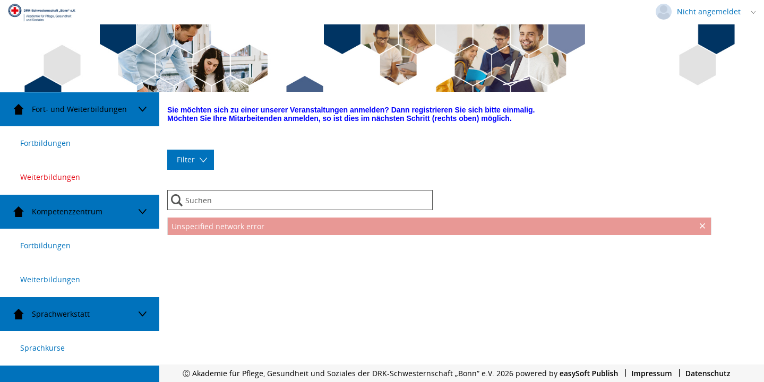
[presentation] (439, 262)
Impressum (651, 373)
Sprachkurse (42, 348)
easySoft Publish (589, 373)
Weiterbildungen (50, 177)
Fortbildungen (45, 143)
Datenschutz (708, 373)
